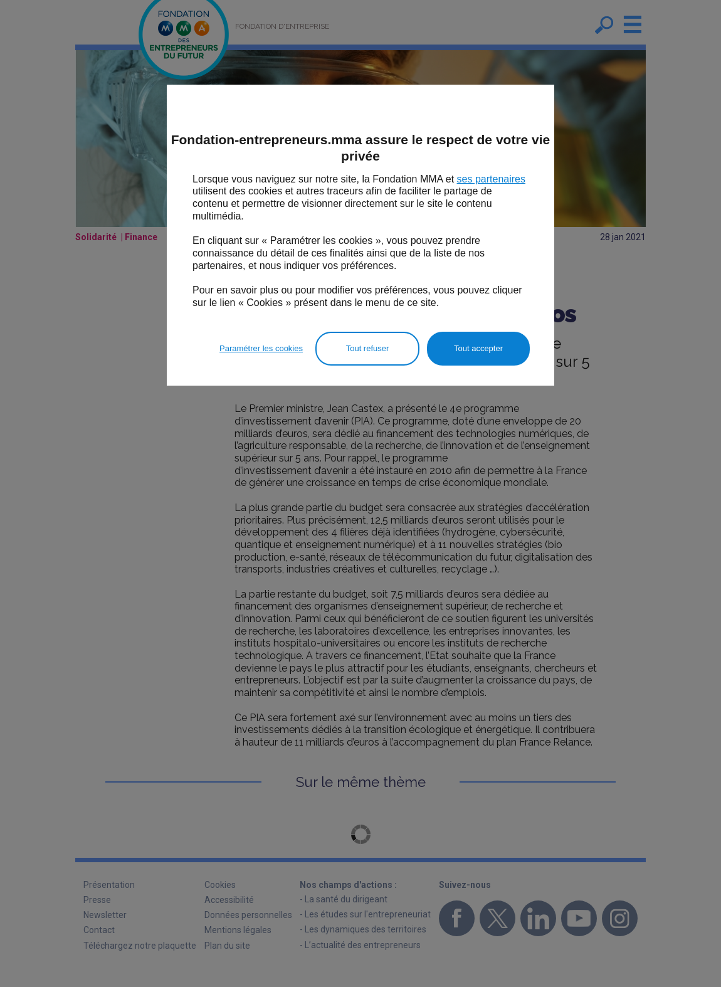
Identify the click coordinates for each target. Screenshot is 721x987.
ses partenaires (491, 179)
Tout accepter (478, 348)
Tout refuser (367, 348)
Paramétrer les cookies (261, 348)
